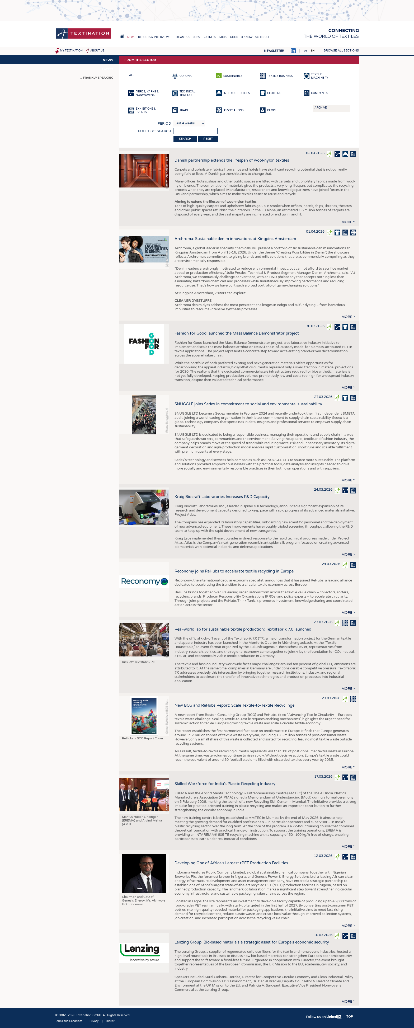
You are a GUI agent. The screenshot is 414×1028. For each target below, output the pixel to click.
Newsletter (274, 51)
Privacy (94, 1021)
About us (97, 50)
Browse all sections (341, 50)
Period (164, 123)
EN (312, 50)
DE (305, 50)
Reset (208, 138)
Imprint (110, 1021)
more (346, 222)
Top (349, 1016)
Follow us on (324, 1017)
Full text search (154, 131)
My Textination (71, 50)
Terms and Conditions (68, 1021)
